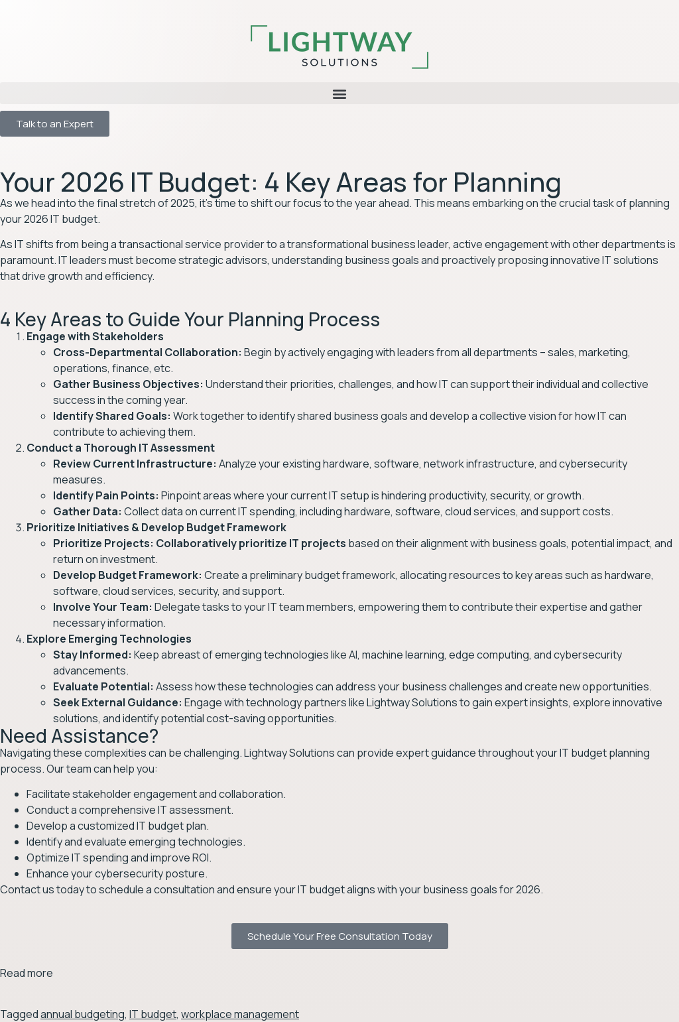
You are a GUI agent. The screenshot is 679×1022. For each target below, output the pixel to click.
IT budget (152, 1014)
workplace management (240, 1014)
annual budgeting (82, 1014)
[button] (339, 93)
